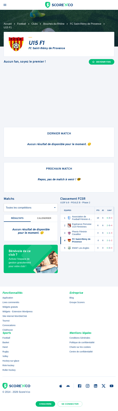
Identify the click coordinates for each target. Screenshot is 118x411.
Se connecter (70, 404)
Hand (5, 347)
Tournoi (6, 320)
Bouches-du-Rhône (53, 24)
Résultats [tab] (17, 218)
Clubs (34, 24)
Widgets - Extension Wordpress (17, 311)
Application (7, 298)
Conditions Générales (79, 338)
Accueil (8, 24)
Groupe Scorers (77, 302)
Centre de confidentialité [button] (81, 351)
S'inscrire (45, 404)
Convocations (9, 325)
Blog (71, 298)
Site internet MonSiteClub (14, 316)
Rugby (5, 351)
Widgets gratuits (10, 307)
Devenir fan (101, 61)
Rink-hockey (8, 365)
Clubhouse (7, 330)
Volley (5, 356)
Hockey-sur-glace (10, 361)
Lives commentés (10, 302)
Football (21, 24)
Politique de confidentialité (81, 342)
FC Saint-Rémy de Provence (85, 24)
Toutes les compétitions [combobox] (18, 207)
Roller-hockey (9, 370)
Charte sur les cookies (80, 347)
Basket (5, 342)
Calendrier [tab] (44, 218)
